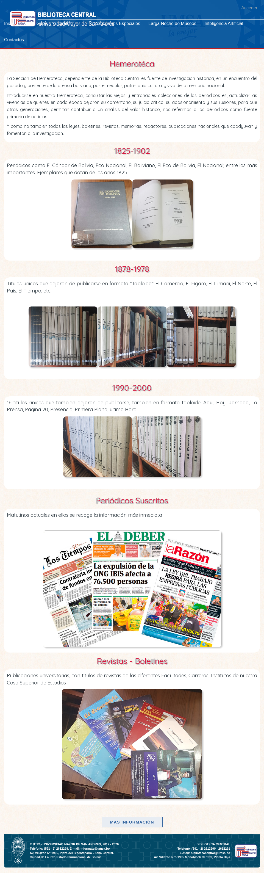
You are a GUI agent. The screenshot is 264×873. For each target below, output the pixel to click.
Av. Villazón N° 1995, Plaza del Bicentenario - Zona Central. (72, 853)
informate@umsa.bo (95, 848)
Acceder (249, 7)
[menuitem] (16, 23)
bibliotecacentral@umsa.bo (210, 853)
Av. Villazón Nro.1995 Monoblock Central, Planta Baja (192, 857)
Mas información (132, 822)
